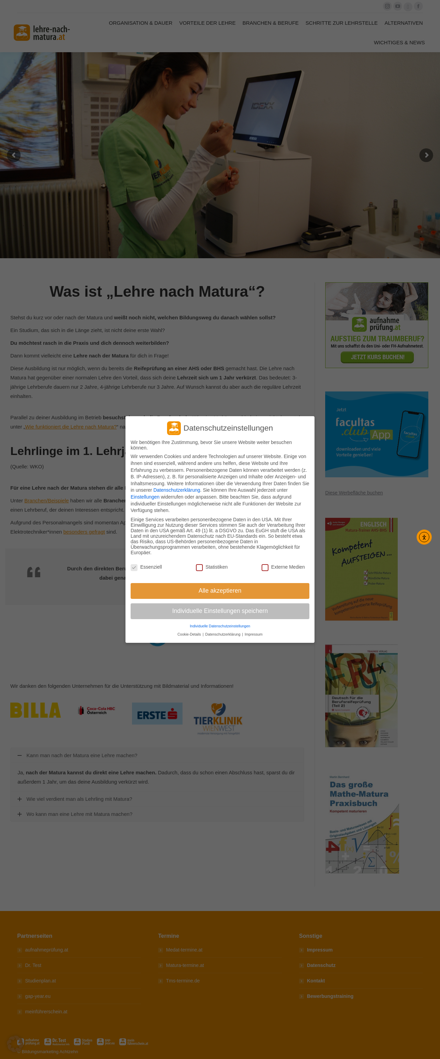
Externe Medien (283, 567)
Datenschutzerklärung (176, 490)
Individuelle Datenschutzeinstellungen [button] (220, 626)
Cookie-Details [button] (189, 634)
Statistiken (212, 567)
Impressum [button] (254, 634)
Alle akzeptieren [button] (220, 590)
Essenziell (146, 567)
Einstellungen (145, 497)
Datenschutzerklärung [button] (223, 634)
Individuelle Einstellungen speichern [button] (220, 610)
